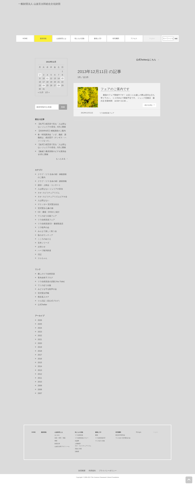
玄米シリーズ (43, 243)
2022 (40, 335)
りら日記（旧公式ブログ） (49, 301)
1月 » (47, 92)
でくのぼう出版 (44, 285)
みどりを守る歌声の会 (47, 289)
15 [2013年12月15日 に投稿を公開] (62, 78)
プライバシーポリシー (108, 471)
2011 (40, 378)
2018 (40, 351)
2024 (40, 328)
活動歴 (77, 451)
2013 (40, 370)
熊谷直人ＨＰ (43, 297)
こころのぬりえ (44, 239)
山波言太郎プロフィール (62, 446)
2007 (40, 393)
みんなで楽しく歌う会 (47, 231)
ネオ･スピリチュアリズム (49, 193)
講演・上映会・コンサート (49, 185)
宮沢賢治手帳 (43, 293)
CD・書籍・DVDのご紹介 (49, 212)
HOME (25, 38)
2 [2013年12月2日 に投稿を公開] (39, 75)
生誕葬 (77, 441)
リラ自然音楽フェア (107, 113)
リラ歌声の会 (43, 227)
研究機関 (116, 38)
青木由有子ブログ (45, 277)
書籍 (96, 435)
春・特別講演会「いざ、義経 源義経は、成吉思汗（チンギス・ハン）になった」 (52, 137)
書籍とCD (97, 38)
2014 (40, 366)
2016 (40, 359)
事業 (56, 441)
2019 (40, 347)
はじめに (57, 435)
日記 (40, 254)
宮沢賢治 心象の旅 (45, 208)
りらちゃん (42, 258)
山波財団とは (61, 38)
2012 (40, 374)
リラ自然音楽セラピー (81, 438)
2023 (40, 332)
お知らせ (41, 247)
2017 (40, 355)
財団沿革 (57, 443)
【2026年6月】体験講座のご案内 (52, 131)
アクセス (134, 38)
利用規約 (92, 471)
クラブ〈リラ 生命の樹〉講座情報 (52, 181)
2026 (40, 320)
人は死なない (43, 200)
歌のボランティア (45, 235)
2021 (40, 339)
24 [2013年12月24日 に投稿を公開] (44, 85)
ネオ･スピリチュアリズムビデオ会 (52, 197)
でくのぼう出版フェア (47, 216)
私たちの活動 (79, 38)
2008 (40, 389)
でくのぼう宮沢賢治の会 (123, 438)
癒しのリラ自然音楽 (46, 274)
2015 (40, 362)
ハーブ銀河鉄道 (44, 250)
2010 (40, 382)
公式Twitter (42, 304)
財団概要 (81, 471)
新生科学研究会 (120, 435)
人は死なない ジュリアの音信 (50, 189)
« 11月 (40, 92)
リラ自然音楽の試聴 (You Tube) (51, 281)
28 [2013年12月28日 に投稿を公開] (59, 85)
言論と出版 (78, 448)
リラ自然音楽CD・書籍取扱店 (50, 224)
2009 (40, 385)
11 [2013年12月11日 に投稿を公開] (47, 78)
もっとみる (60, 159)
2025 (40, 324)
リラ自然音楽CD (100, 438)
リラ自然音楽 (79, 435)
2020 (40, 343)
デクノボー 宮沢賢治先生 (48, 204)
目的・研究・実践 (60, 438)
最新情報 (43, 38)
